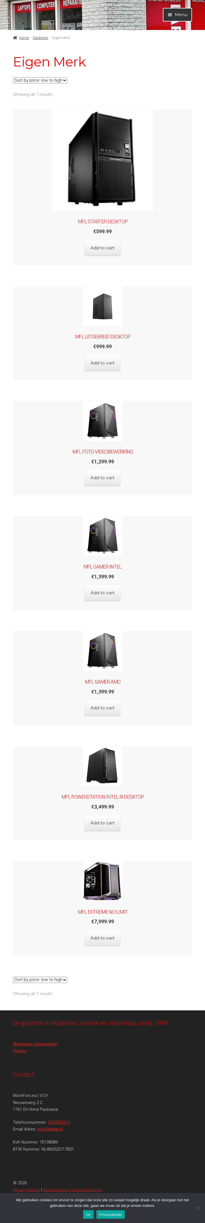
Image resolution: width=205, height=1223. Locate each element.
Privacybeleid (110, 1215)
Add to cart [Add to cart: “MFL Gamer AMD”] (102, 707)
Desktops (40, 38)
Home (24, 38)
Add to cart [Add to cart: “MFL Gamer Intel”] (102, 592)
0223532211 (59, 1122)
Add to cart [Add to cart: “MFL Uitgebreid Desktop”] (102, 363)
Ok (88, 1215)
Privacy (20, 1050)
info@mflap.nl (50, 1129)
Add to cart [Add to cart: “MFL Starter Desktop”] (102, 247)
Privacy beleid (26, 1189)
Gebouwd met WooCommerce (72, 1189)
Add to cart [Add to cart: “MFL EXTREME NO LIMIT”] (102, 938)
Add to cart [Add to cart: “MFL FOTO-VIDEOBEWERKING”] (102, 477)
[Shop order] (40, 80)
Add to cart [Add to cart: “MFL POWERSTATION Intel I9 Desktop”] (102, 823)
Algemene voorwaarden (35, 1044)
